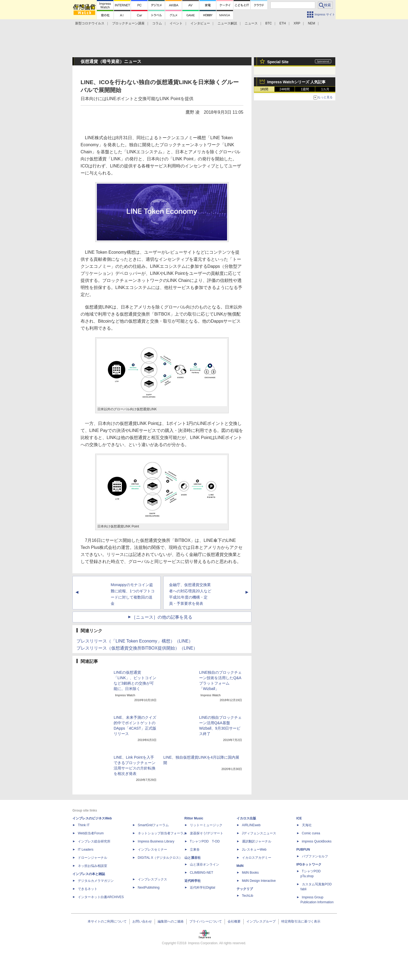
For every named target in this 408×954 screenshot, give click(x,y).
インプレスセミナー (152, 849)
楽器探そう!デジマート (206, 833)
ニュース (251, 23)
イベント (176, 23)
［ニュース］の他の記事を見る (162, 617)
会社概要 (234, 921)
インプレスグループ (261, 921)
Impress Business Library (156, 841)
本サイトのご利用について (107, 921)
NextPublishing (149, 887)
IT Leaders (85, 849)
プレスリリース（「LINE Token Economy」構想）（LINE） (134, 641)
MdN (240, 866)
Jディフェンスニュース (259, 833)
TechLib (247, 896)
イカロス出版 (246, 818)
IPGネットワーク (309, 864)
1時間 (264, 89)
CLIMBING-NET (201, 872)
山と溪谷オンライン (204, 864)
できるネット (87, 889)
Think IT (84, 825)
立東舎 (195, 849)
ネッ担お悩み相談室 (92, 866)
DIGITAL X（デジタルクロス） (160, 858)
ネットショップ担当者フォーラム (162, 833)
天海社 (307, 825)
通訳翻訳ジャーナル (256, 841)
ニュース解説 (227, 23)
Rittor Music (193, 818)
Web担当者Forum (91, 833)
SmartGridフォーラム (153, 825)
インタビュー (200, 23)
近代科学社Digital (202, 887)
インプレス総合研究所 (94, 841)
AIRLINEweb (251, 825)
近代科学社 (192, 881)
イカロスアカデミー (256, 858)
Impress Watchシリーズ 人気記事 (296, 82)
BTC (268, 23)
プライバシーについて (205, 921)
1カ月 (325, 89)
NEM (311, 23)
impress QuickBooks (316, 841)
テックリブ (245, 889)
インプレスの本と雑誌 (88, 874)
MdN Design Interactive (259, 881)
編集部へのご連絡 (171, 921)
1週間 (305, 89)
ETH (282, 23)
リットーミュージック (206, 825)
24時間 (284, 89)
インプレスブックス (152, 879)
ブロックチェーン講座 (128, 23)
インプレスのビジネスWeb (92, 818)
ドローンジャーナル (92, 858)
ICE (299, 818)
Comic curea (311, 833)
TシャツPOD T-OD (205, 841)
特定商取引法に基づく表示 (300, 921)
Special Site (278, 62)
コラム (157, 23)
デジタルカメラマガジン (96, 881)
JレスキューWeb (254, 849)
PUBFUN (303, 849)
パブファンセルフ (315, 856)
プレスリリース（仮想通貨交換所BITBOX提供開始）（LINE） (136, 648)
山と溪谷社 (192, 858)
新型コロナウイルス (89, 23)
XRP (297, 23)
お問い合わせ (142, 921)
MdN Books (250, 872)
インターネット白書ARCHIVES (101, 897)
